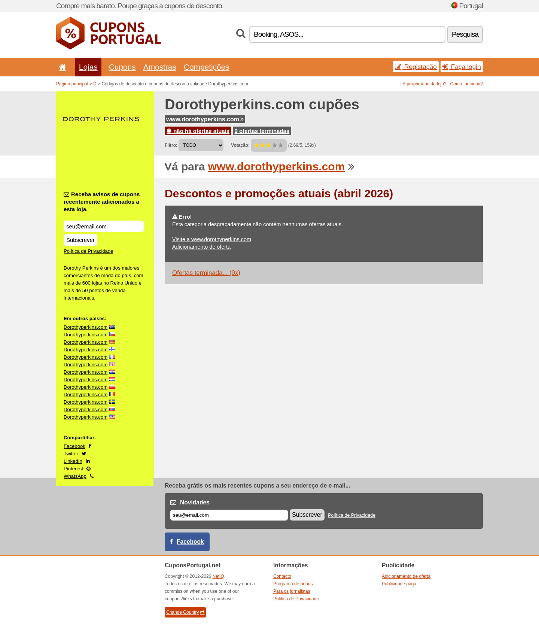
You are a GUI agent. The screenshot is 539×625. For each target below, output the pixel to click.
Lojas (88, 67)
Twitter (71, 453)
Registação (416, 66)
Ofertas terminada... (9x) (206, 272)
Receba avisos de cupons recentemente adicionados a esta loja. (102, 201)
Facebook (74, 446)
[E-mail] (229, 515)
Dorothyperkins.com (85, 327)
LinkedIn (73, 461)
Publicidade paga (399, 583)
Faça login (461, 66)
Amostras (159, 67)
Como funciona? (466, 84)
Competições (206, 67)
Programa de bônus (293, 583)
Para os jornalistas (291, 591)
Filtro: (171, 145)
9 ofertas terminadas (262, 131)
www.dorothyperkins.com (205, 119)
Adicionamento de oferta (201, 247)
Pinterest (73, 468)
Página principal (72, 84)
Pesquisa (465, 34)
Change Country (185, 612)
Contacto (282, 576)
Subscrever (80, 240)
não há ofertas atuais (198, 131)
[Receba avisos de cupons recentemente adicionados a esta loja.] (104, 226)
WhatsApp (75, 476)
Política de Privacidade (88, 251)
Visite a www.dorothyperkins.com (211, 239)
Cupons (122, 67)
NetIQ (218, 576)
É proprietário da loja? (424, 84)
